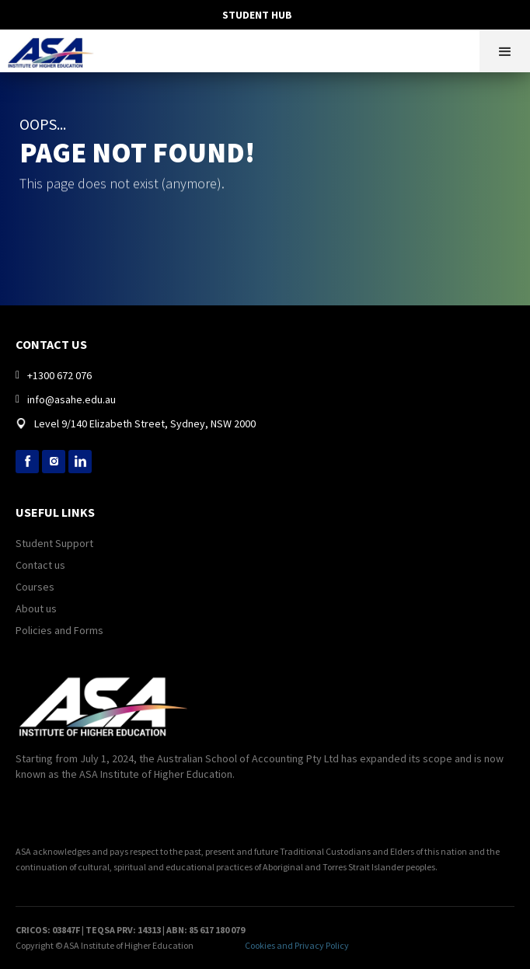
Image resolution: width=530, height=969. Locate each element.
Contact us (40, 565)
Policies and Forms (59, 630)
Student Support (54, 543)
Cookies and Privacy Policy (297, 945)
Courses (35, 587)
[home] (55, 49)
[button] (504, 51)
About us (36, 608)
